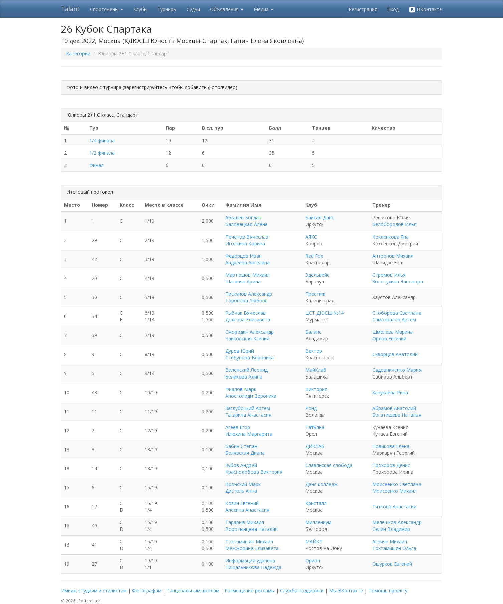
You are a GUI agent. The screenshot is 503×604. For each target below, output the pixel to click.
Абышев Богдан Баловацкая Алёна (246, 221)
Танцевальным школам (193, 590)
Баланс (313, 332)
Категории (78, 53)
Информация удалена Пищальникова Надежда (253, 563)
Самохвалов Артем (394, 319)
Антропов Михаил (392, 256)
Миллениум (318, 522)
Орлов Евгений (389, 338)
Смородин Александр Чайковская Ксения (249, 335)
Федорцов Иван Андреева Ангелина (247, 259)
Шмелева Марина (392, 332)
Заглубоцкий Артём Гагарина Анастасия (248, 411)
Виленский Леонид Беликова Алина (246, 373)
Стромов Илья (389, 275)
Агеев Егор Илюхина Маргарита (248, 430)
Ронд (311, 408)
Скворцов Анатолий (395, 354)
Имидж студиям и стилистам (94, 590)
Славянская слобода (328, 465)
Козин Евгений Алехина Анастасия (247, 506)
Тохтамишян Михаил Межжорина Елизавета (252, 544)
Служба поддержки (302, 590)
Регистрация (363, 9)
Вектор (313, 351)
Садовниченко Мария (397, 370)
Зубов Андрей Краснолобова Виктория (253, 468)
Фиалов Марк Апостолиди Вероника (250, 392)
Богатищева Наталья (396, 415)
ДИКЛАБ (314, 446)
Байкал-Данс (319, 217)
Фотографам (146, 590)
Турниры (167, 9)
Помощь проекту (387, 590)
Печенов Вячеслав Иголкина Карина (246, 240)
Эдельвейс (317, 275)
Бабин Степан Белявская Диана (245, 449)
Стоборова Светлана (396, 313)
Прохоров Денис (391, 465)
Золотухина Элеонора (397, 281)
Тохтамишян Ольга (394, 548)
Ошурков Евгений (392, 564)
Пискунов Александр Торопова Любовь (248, 297)
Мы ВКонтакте (346, 590)
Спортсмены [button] (106, 9)
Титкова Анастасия (394, 506)
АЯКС (311, 237)
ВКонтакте (425, 9)
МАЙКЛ (313, 541)
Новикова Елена (390, 446)
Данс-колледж (321, 484)
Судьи (193, 9)
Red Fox (314, 256)
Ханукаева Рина (390, 392)
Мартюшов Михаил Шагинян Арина (247, 278)
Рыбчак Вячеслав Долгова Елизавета (247, 316)
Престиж (315, 294)
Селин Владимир (391, 529)
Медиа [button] (263, 9)
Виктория (316, 389)
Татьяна (314, 427)
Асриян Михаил (389, 541)
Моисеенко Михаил (394, 491)
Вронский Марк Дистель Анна (243, 487)
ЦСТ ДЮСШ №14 (324, 313)
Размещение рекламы (250, 590)
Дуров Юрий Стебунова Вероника (249, 354)
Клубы (140, 9)
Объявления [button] (226, 9)
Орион (312, 560)
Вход (393, 9)
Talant (70, 9)
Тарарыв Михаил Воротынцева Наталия (251, 525)
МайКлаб (315, 370)
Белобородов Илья (394, 224)
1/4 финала (102, 140)
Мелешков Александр (397, 522)
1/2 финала (102, 153)
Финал (96, 165)
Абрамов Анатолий (394, 408)
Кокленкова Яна (390, 237)
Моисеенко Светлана (396, 484)
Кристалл (316, 503)
